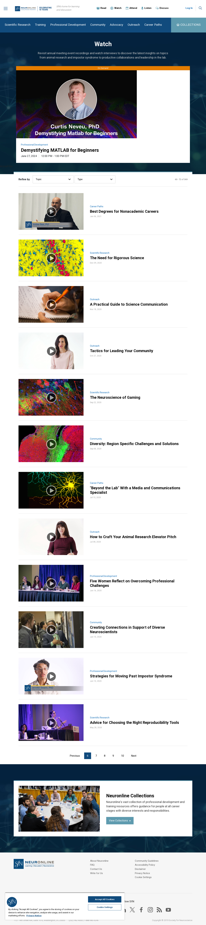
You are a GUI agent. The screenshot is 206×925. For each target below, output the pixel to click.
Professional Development (68, 25)
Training (40, 25)
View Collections (118, 820)
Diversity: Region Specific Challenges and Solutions (135, 444)
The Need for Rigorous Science (117, 258)
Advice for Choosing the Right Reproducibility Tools (135, 722)
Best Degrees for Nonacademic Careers (125, 211)
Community (97, 25)
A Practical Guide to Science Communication (129, 304)
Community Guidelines (102, 877)
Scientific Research (17, 25)
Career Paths (153, 25)
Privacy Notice (142, 869)
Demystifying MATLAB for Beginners (61, 150)
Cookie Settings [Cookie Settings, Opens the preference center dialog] (105, 907)
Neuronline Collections (131, 796)
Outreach (134, 25)
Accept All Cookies (104, 899)
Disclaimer (140, 865)
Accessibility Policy (145, 861)
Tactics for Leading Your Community (122, 351)
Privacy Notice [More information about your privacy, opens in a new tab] (34, 915)
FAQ (92, 865)
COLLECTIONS (190, 25)
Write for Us (96, 873)
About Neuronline (99, 861)
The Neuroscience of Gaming (115, 397)
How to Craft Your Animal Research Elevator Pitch (134, 537)
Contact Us (96, 869)
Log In (189, 8)
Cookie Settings (143, 873)
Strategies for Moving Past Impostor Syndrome (131, 676)
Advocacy (116, 25)
